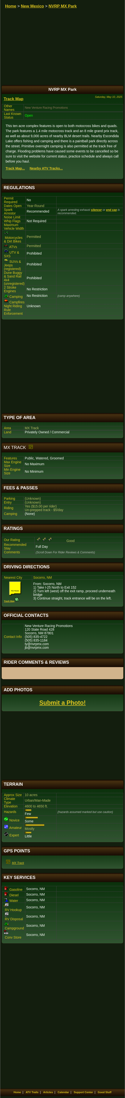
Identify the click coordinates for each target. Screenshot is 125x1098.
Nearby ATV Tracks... (46, 168)
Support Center (83, 1092)
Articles (48, 1092)
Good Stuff (105, 1092)
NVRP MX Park (63, 6)
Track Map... (15, 168)
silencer (96, 210)
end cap (111, 210)
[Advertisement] (62, 366)
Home (10, 6)
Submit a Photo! (62, 702)
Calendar (63, 1092)
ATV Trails (32, 1092)
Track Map (13, 99)
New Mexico (32, 6)
